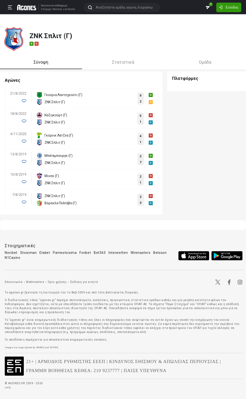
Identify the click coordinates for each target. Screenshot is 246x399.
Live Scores (69, 9)
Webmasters (35, 282)
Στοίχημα (46, 9)
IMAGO (40, 347)
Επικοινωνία (14, 282)
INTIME (54, 347)
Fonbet (85, 253)
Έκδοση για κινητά (84, 282)
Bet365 (100, 253)
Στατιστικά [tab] (123, 62)
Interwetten (118, 253)
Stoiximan (28, 253)
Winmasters (140, 253)
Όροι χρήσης (57, 282)
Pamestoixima (65, 253)
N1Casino (12, 258)
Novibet (11, 253)
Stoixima (45, 5)
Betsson (160, 253)
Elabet (44, 253)
